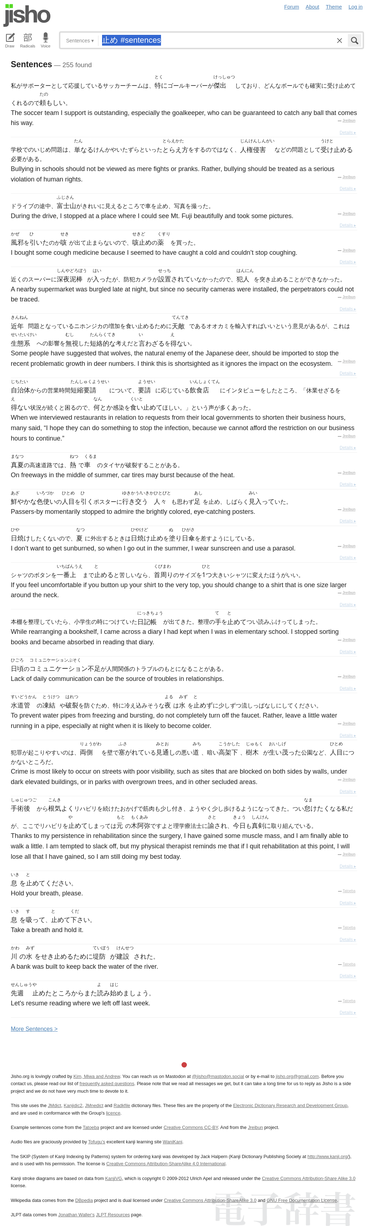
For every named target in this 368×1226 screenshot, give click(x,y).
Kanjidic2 (73, 1105)
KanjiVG (113, 1178)
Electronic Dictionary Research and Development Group (290, 1105)
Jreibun (348, 121)
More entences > (34, 1029)
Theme (334, 7)
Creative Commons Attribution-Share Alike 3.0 (308, 1178)
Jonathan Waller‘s (76, 1214)
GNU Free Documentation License (302, 1200)
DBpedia (84, 1200)
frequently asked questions (106, 1083)
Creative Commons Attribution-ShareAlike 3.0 (210, 1200)
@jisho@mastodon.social (218, 1076)
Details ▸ (348, 132)
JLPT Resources (113, 1214)
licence (113, 1113)
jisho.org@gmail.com (297, 1076)
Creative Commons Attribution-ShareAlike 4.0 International (165, 1163)
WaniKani (172, 1141)
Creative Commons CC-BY (191, 1127)
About (312, 7)
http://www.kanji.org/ (328, 1156)
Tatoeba (348, 891)
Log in (356, 7)
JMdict (54, 1105)
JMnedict (94, 1105)
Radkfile (122, 1105)
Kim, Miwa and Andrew (96, 1076)
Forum (291, 7)
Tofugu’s (96, 1141)
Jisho (27, 15)
